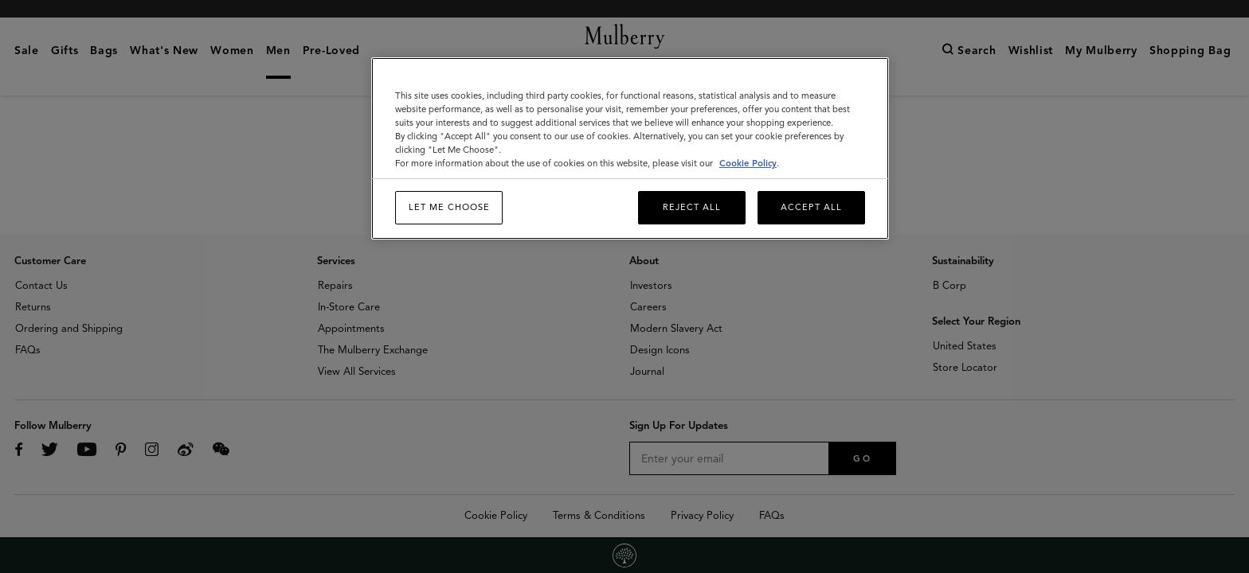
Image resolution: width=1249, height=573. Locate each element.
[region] (630, 148)
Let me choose (449, 206)
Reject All (692, 206)
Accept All (811, 206)
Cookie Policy (748, 163)
